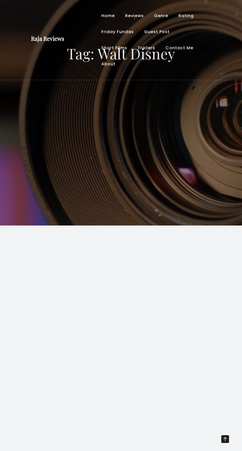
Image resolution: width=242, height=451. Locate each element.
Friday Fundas (117, 32)
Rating (186, 16)
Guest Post (157, 32)
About (108, 64)
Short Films (114, 48)
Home (108, 16)
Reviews (134, 16)
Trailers (146, 48)
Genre (161, 16)
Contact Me (179, 48)
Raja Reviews (47, 38)
